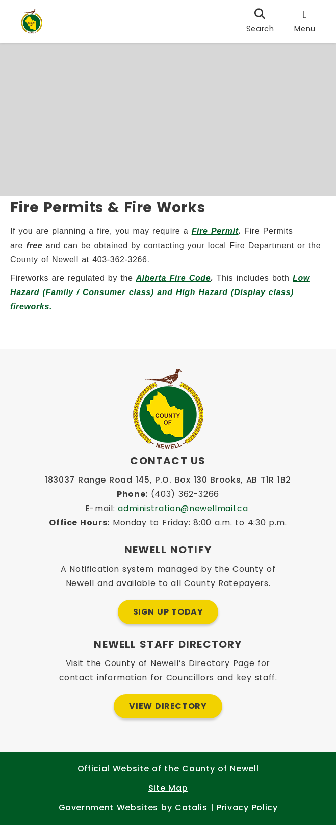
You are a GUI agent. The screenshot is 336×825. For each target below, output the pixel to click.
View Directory (167, 706)
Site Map (168, 788)
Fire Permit (220, 236)
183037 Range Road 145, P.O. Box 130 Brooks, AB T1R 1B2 (168, 480)
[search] (260, 21)
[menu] (305, 21)
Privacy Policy (247, 807)
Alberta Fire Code (178, 283)
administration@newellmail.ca (183, 508)
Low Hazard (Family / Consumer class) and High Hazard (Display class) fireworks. (165, 297)
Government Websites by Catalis (133, 807)
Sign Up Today (168, 612)
